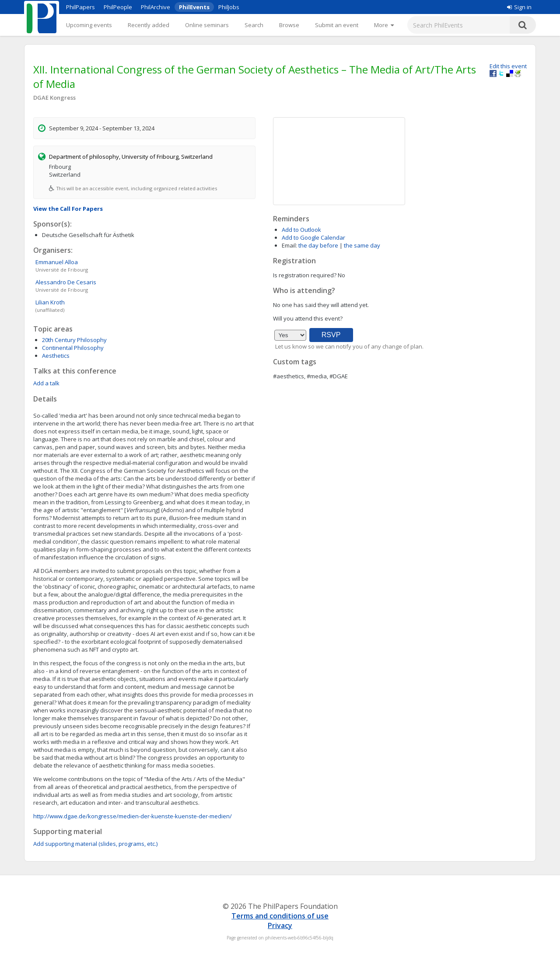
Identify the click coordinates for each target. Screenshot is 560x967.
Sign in (519, 7)
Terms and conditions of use (280, 916)
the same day (362, 245)
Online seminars (207, 25)
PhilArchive (155, 7)
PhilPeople (118, 7)
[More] (384, 25)
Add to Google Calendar (313, 237)
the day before (318, 245)
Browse (289, 25)
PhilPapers (80, 7)
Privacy (280, 925)
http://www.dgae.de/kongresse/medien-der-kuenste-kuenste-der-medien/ (132, 816)
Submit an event (336, 25)
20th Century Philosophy (74, 340)
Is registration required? (304, 275)
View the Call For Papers (68, 209)
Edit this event (508, 66)
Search (254, 25)
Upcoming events (89, 25)
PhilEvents (194, 7)
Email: (289, 245)
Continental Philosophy (73, 348)
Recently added (148, 25)
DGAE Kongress (54, 97)
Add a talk (46, 383)
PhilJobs (228, 7)
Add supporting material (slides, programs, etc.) (95, 844)
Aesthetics (56, 356)
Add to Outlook (301, 230)
